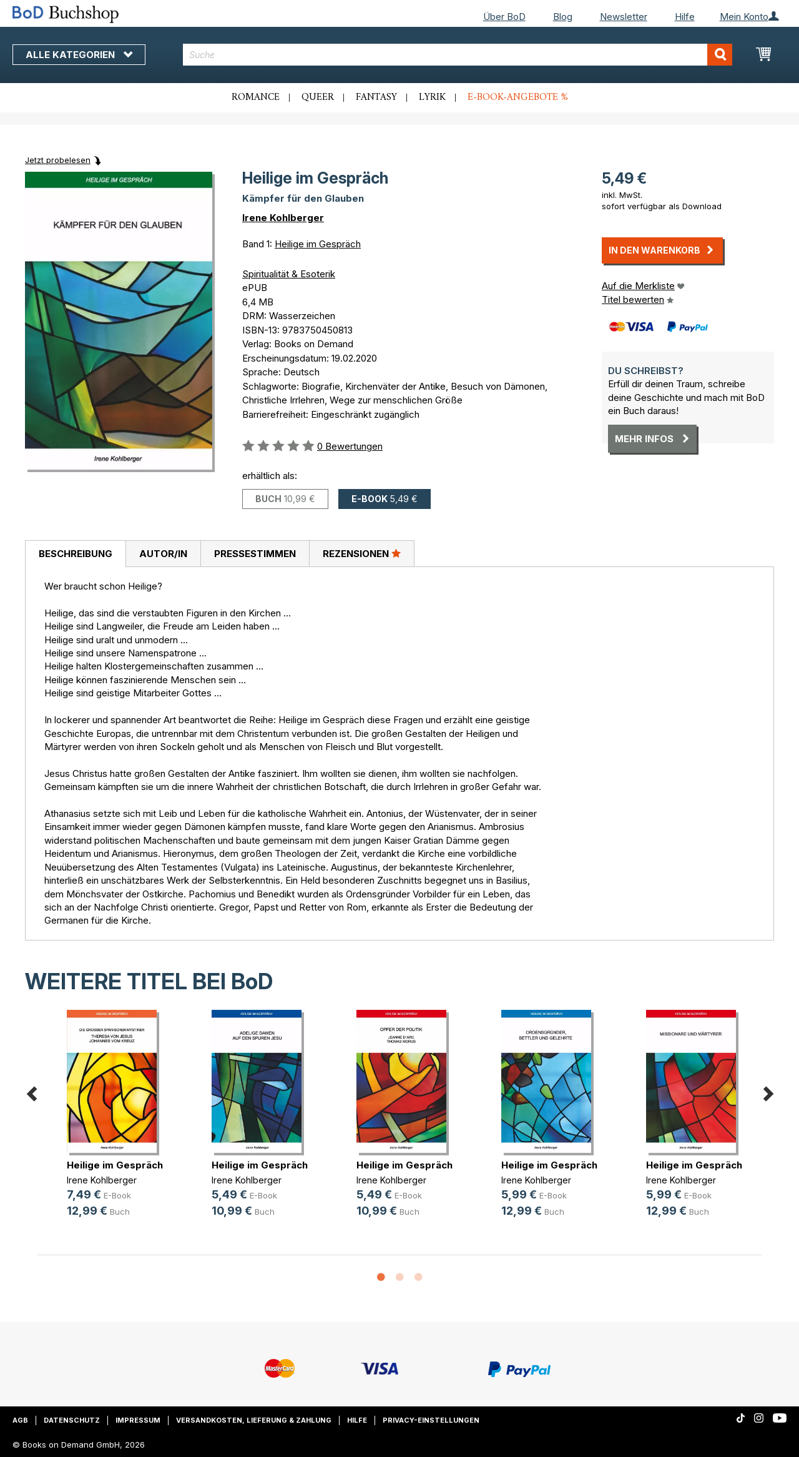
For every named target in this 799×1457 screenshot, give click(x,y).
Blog (562, 16)
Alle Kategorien (79, 55)
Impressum (137, 1420)
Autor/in (163, 554)
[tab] (75, 554)
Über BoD (504, 16)
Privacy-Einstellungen (431, 1420)
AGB (20, 1420)
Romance (256, 97)
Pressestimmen (255, 554)
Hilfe (685, 16)
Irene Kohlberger (283, 218)
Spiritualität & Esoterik (288, 274)
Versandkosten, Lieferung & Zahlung (253, 1420)
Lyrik (432, 97)
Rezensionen (362, 553)
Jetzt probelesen (58, 160)
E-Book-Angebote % (518, 97)
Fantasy (376, 97)
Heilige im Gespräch (318, 244)
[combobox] (457, 55)
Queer (317, 97)
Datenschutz (72, 1420)
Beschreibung (75, 554)
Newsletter (623, 16)
